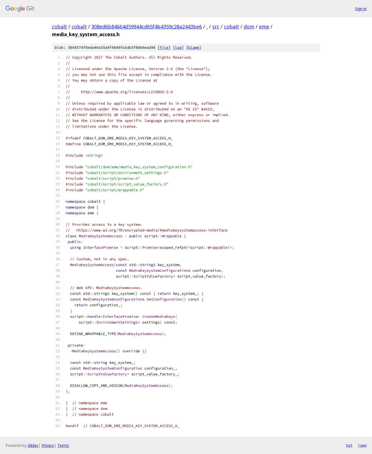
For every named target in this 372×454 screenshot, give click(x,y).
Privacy (48, 445)
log (178, 47)
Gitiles (33, 445)
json (362, 445)
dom (249, 26)
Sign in (361, 8)
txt (349, 445)
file (164, 47)
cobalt (59, 26)
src (215, 26)
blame (193, 47)
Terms (63, 445)
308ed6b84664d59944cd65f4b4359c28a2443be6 (146, 26)
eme (264, 26)
